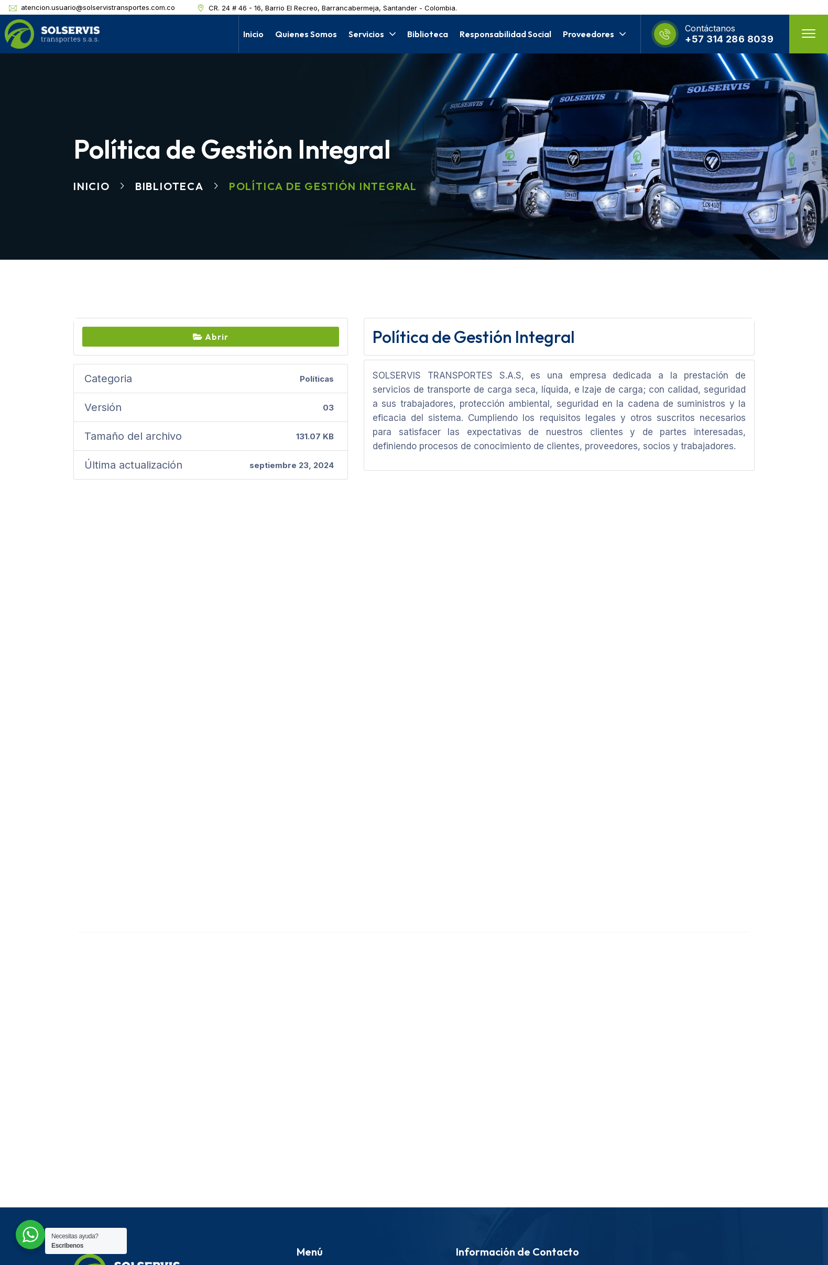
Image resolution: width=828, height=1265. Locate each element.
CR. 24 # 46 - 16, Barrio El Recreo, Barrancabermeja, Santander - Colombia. (333, 8)
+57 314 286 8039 (729, 39)
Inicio (91, 186)
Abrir (210, 336)
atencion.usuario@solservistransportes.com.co (98, 7)
